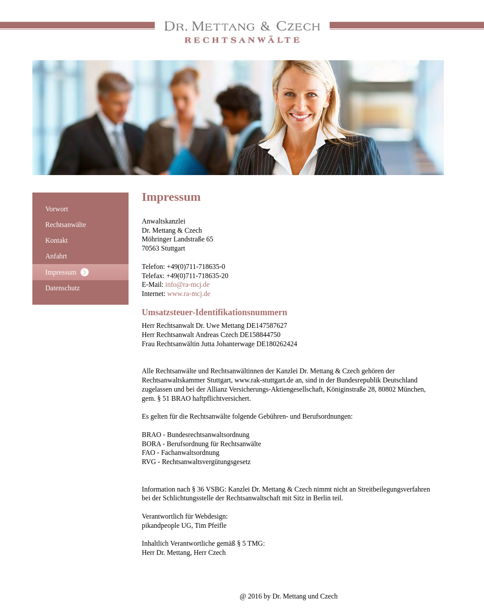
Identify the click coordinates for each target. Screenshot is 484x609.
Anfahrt (56, 256)
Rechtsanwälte (65, 224)
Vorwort (56, 209)
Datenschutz (62, 288)
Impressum (67, 272)
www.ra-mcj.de (188, 293)
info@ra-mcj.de (187, 284)
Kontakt (56, 240)
